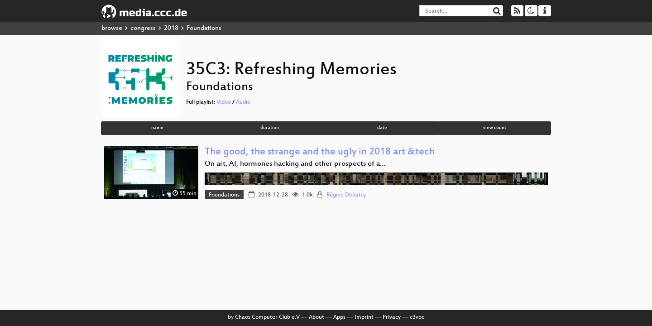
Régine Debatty (346, 195)
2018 (171, 28)
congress (143, 28)
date (382, 128)
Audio (243, 102)
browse (111, 28)
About (316, 317)
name (157, 128)
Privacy (392, 317)
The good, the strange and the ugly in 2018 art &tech (320, 152)
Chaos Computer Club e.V (267, 317)
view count (494, 128)
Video (223, 102)
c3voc (417, 317)
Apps (339, 317)
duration (269, 128)
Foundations (224, 195)
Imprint (364, 317)
